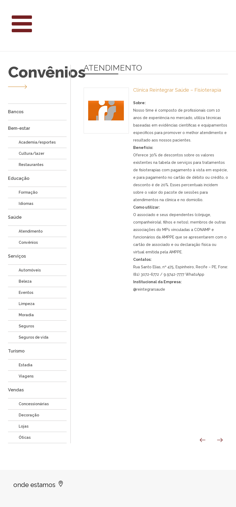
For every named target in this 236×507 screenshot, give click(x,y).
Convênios (28, 242)
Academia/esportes (37, 142)
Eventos (26, 292)
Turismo (16, 351)
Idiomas (26, 203)
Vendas (16, 389)
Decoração (29, 415)
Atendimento (31, 231)
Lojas (24, 426)
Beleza (25, 281)
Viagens (26, 376)
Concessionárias (34, 404)
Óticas (25, 437)
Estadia (25, 365)
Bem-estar (19, 128)
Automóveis (30, 270)
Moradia (26, 315)
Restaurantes (31, 165)
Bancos (15, 111)
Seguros (26, 326)
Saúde (15, 217)
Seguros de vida (33, 337)
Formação (28, 192)
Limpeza (27, 304)
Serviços (17, 256)
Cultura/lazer (31, 153)
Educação (18, 178)
